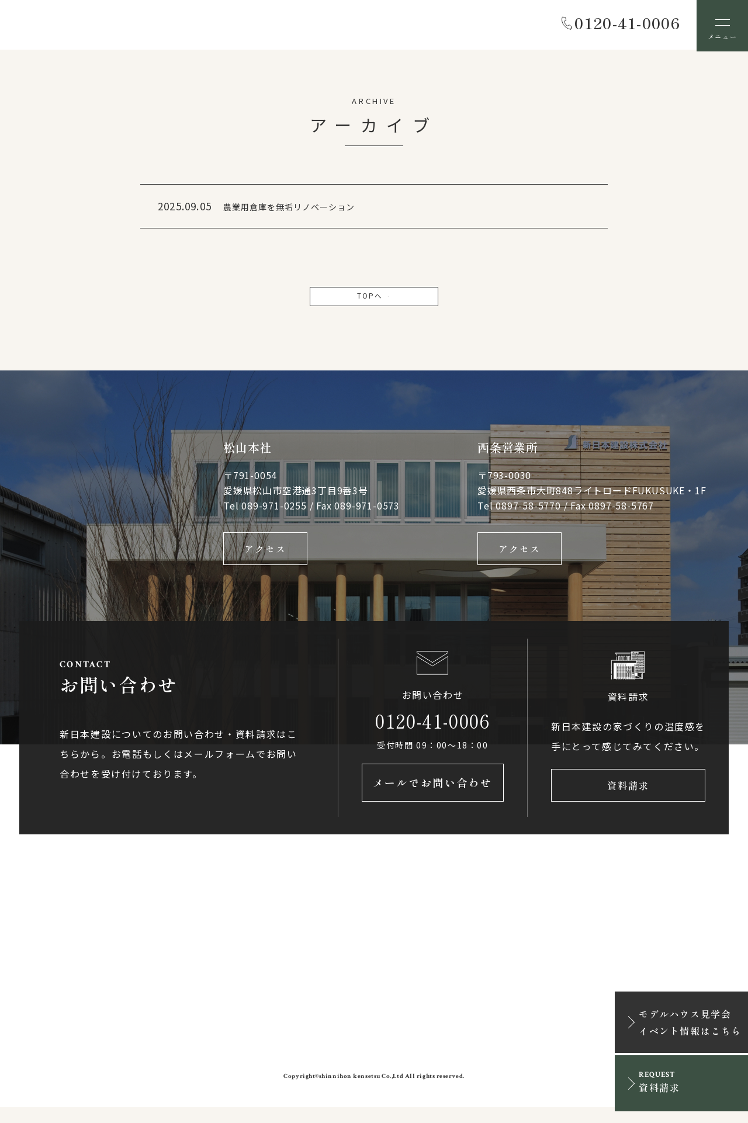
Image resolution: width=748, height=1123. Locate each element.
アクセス (265, 556)
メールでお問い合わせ (433, 798)
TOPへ (374, 300)
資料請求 (628, 798)
